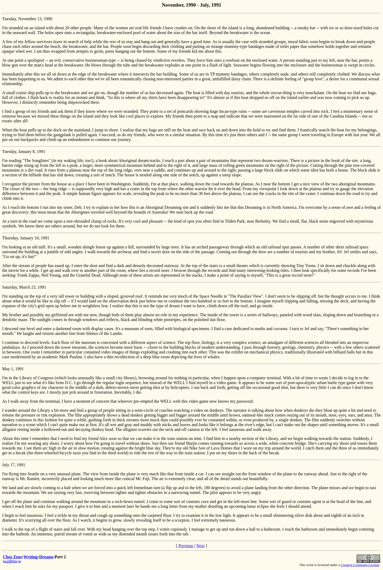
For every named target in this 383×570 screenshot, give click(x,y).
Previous (185, 545)
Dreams (46, 557)
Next (200, 545)
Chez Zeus (12, 557)
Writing (30, 557)
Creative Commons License (360, 565)
